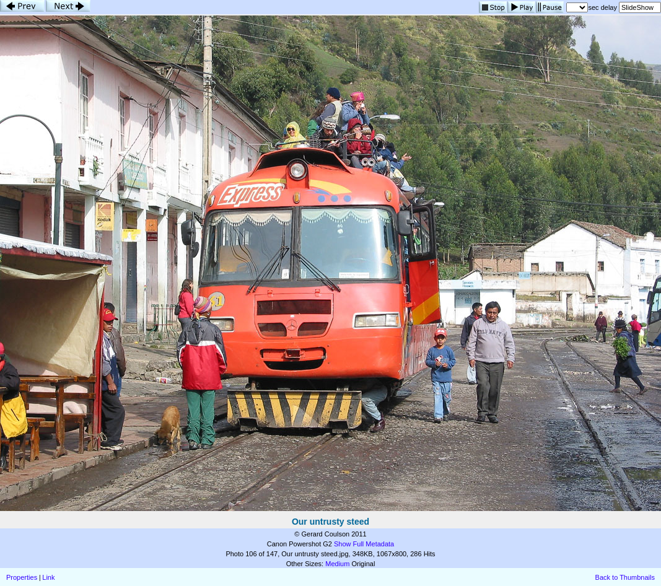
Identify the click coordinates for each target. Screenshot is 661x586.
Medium (337, 563)
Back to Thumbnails (625, 577)
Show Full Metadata (364, 544)
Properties (21, 577)
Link (48, 577)
